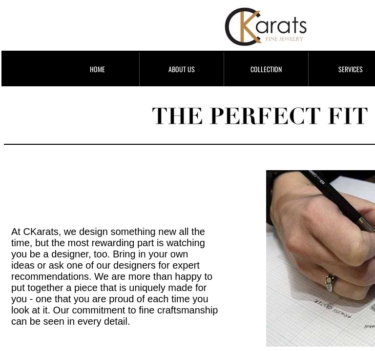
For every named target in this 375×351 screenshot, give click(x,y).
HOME (97, 69)
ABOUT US (181, 69)
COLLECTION (266, 69)
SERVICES (350, 69)
